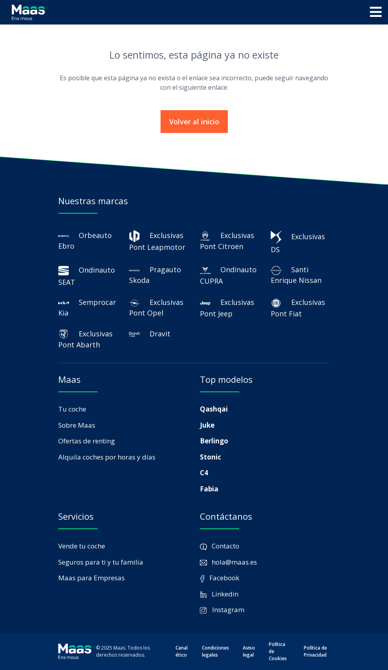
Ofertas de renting (86, 440)
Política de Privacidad (315, 651)
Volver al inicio (194, 121)
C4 (204, 472)
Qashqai (214, 408)
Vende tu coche (81, 545)
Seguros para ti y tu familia (100, 562)
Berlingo (214, 440)
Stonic (210, 456)
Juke (207, 425)
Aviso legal (249, 651)
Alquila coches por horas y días (106, 456)
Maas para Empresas (91, 577)
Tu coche (72, 408)
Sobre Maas (76, 425)
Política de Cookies (278, 651)
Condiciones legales (215, 651)
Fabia (209, 488)
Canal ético (182, 651)
